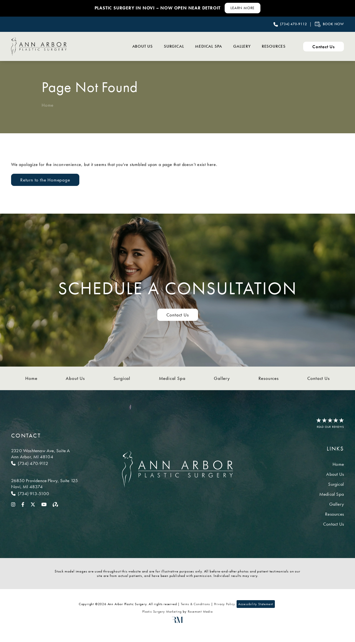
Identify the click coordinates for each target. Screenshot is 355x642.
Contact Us (318, 378)
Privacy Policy (224, 604)
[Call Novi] (44, 493)
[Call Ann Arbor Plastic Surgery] (290, 24)
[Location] (44, 453)
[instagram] (13, 504)
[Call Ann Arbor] (44, 463)
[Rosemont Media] (177, 622)
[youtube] (44, 504)
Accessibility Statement (255, 604)
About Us (142, 46)
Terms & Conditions (195, 604)
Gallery (242, 46)
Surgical (174, 46)
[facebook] (22, 504)
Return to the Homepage (45, 180)
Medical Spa (208, 46)
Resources (274, 46)
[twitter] (33, 504)
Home (48, 105)
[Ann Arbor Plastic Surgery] (39, 46)
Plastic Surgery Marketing (162, 611)
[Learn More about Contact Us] (242, 8)
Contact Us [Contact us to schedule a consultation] (177, 315)
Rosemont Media (200, 611)
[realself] (55, 504)
